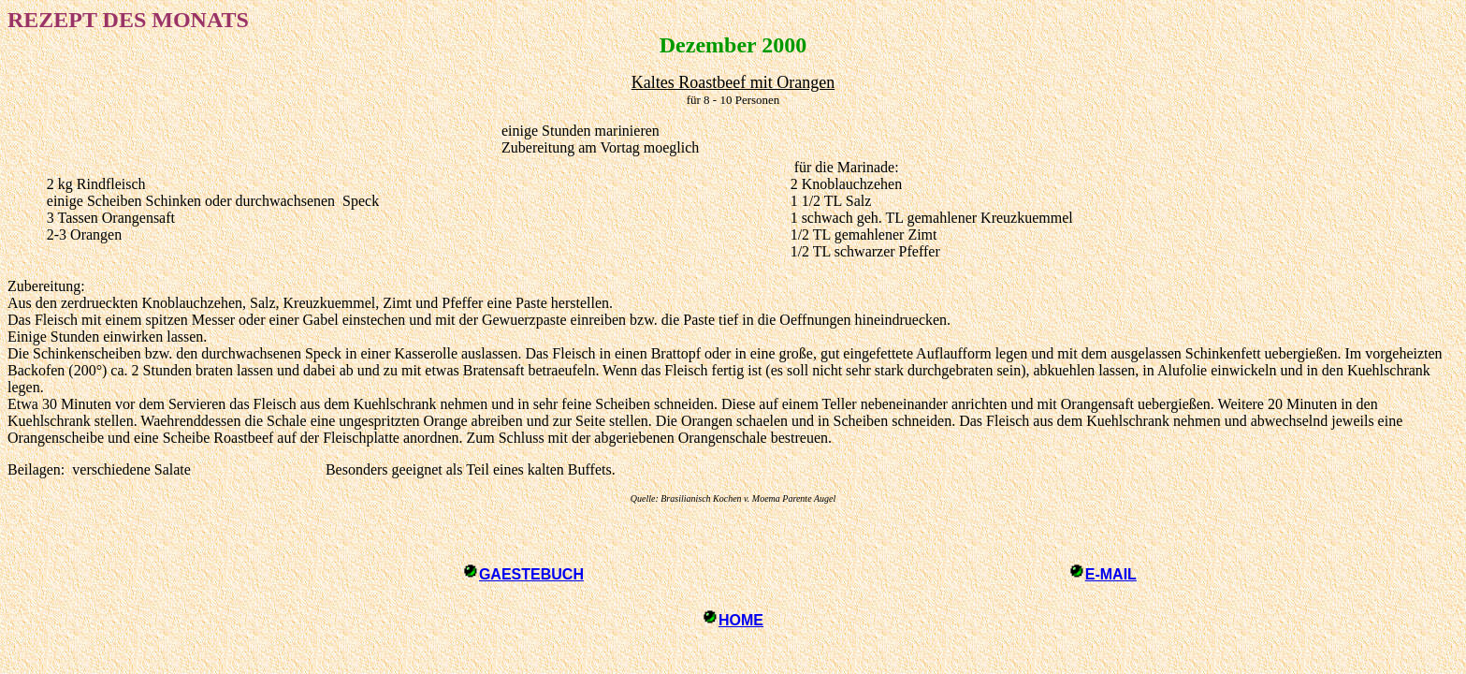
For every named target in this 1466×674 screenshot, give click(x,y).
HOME (740, 620)
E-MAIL (1111, 574)
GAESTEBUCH (531, 574)
